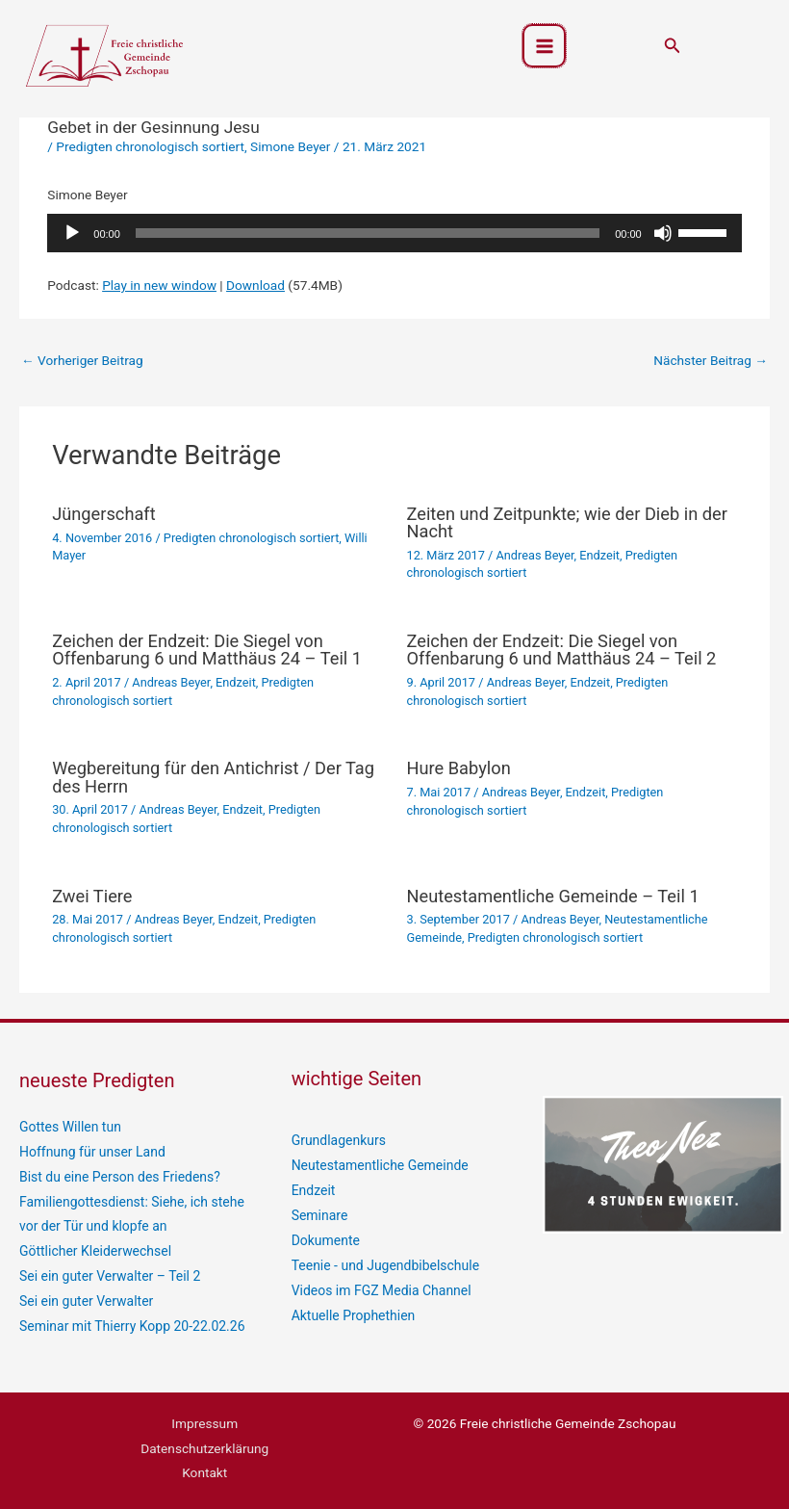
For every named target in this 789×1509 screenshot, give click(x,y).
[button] (672, 47)
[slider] (367, 233)
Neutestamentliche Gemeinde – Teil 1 (553, 896)
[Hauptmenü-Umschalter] (544, 46)
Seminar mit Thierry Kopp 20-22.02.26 (130, 1322)
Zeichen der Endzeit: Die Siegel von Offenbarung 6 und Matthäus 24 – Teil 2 (562, 649)
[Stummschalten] (663, 233)
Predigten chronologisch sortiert (150, 146)
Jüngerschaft (104, 514)
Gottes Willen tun (69, 1126)
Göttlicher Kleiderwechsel (93, 1249)
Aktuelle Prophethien (352, 1311)
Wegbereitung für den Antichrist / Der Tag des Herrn (213, 776)
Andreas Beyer (535, 555)
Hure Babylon (459, 768)
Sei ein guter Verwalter (84, 1297)
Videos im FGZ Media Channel (380, 1286)
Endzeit (599, 555)
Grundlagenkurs (338, 1140)
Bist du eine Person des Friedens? (117, 1175)
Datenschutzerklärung (204, 1443)
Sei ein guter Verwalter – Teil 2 (107, 1273)
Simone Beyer (290, 146)
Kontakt (204, 1467)
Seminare (319, 1213)
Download (255, 285)
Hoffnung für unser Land (91, 1150)
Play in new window (159, 285)
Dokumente (325, 1237)
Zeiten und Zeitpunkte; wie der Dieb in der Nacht (567, 522)
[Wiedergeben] (72, 233)
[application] (394, 233)
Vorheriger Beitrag (82, 360)
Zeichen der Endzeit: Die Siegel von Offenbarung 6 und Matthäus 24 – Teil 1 (207, 649)
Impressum (204, 1418)
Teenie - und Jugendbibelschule (383, 1262)
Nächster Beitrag (710, 360)
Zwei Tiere (92, 896)
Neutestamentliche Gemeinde (378, 1164)
